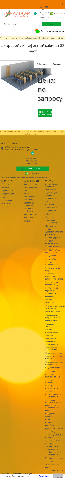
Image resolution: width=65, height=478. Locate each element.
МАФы (26, 193)
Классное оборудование (51, 263)
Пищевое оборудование (51, 331)
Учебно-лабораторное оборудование (51, 446)
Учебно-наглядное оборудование (53, 453)
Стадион (27, 221)
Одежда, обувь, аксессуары (52, 325)
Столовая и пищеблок (50, 423)
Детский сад (29, 199)
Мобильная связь (53, 311)
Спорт (48, 419)
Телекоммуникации (53, 431)
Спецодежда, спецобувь (51, 414)
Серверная (50, 371)
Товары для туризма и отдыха (54, 436)
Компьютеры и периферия (51, 289)
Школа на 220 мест (32, 214)
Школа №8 (28, 217)
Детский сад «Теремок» (29, 204)
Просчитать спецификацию (45, 113)
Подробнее (44, 476)
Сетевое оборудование (51, 381)
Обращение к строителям (49, 31)
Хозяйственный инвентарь (52, 465)
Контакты (6, 203)
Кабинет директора (54, 237)
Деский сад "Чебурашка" (29, 209)
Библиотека (50, 198)
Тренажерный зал (53, 440)
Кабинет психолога (53, 246)
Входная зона (51, 210)
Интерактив (50, 226)
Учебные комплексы (54, 458)
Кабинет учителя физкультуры (52, 251)
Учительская (51, 461)
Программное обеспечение (51, 348)
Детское (49, 217)
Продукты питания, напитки (53, 357)
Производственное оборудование (53, 363)
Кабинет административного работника (54, 232)
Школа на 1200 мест (32, 184)
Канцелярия (50, 255)
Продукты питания (53, 353)
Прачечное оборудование (51, 342)
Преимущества (8, 190)
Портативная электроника (51, 336)
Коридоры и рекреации (50, 294)
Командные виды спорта (52, 269)
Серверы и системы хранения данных (53, 375)
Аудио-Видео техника (51, 193)
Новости (6, 197)
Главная (3, 38)
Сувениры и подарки (54, 428)
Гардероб (49, 214)
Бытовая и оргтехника (50, 202)
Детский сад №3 (31, 196)
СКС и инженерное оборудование (53, 395)
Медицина (49, 302)
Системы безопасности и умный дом (52, 388)
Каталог (5, 187)
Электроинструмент (54, 470)
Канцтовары (50, 259)
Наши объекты (8, 194)
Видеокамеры (51, 207)
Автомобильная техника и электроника (52, 186)
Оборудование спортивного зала (53, 316)
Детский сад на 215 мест (32, 188)
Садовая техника (52, 368)
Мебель (48, 299)
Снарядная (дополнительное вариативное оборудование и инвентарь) (53, 405)
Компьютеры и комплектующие (52, 283)
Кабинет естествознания (52, 242)
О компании (7, 200)
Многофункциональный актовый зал (54, 307)
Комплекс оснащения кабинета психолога (54, 276)
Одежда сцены (51, 320)
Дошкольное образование (51, 221)
